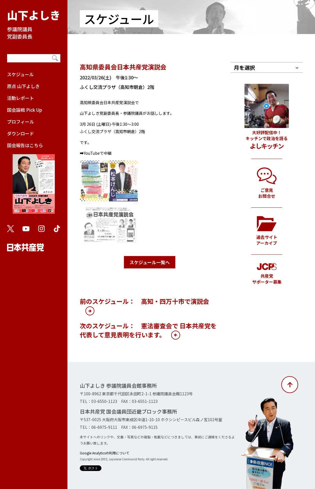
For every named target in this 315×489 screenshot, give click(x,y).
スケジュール (20, 74)
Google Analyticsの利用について (104, 452)
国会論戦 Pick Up (24, 109)
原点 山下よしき (23, 86)
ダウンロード (20, 133)
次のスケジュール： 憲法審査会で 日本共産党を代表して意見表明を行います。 (148, 330)
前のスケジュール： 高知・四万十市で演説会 (144, 301)
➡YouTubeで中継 (96, 153)
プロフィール (20, 121)
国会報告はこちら (33, 180)
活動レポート (20, 98)
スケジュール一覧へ (150, 262)
